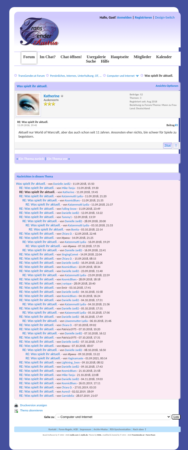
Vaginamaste (75, 358)
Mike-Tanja (68, 188)
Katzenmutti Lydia (72, 196)
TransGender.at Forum (31, 75)
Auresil (66, 391)
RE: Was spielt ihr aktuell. (36, 188)
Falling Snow (69, 208)
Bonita (75, 229)
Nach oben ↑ (140, 429)
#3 (176, 125)
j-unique (67, 283)
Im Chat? (48, 57)
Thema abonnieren (31, 410)
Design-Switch (165, 17)
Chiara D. (67, 233)
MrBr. (99, 435)
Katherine (51, 96)
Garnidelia (68, 395)
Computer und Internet (121, 75)
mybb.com (74, 435)
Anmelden (124, 17)
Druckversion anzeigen (33, 405)
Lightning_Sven (71, 362)
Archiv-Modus (101, 429)
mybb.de (84, 435)
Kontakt (52, 429)
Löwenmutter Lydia (76, 321)
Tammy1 (67, 217)
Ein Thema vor (57, 159)
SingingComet (70, 254)
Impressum (85, 429)
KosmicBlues (72, 200)
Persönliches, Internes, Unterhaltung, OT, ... (76, 75)
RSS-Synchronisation (120, 429)
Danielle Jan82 (61, 184)
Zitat (167, 145)
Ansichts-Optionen (167, 86)
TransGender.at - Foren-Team (143, 435)
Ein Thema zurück (31, 159)
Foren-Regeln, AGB (68, 429)
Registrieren (143, 17)
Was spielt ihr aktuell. (31, 184)
